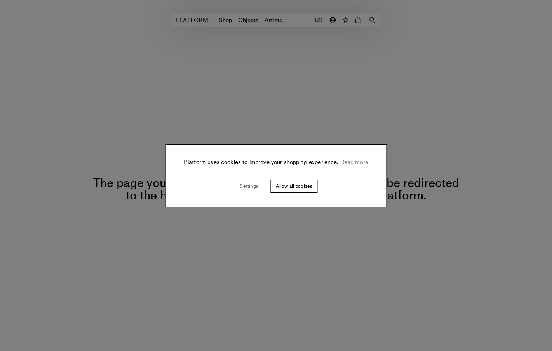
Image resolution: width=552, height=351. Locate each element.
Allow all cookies (294, 186)
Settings (249, 186)
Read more (354, 162)
